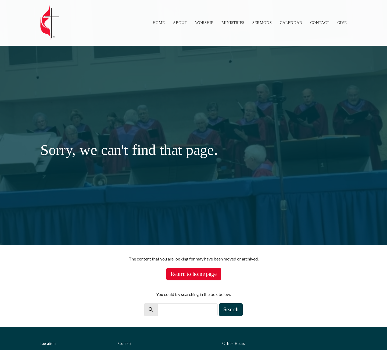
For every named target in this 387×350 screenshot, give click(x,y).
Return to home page (194, 274)
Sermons (262, 22)
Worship (204, 22)
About (180, 22)
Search (230, 309)
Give (342, 22)
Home (159, 22)
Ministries (232, 22)
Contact (319, 22)
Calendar (291, 22)
